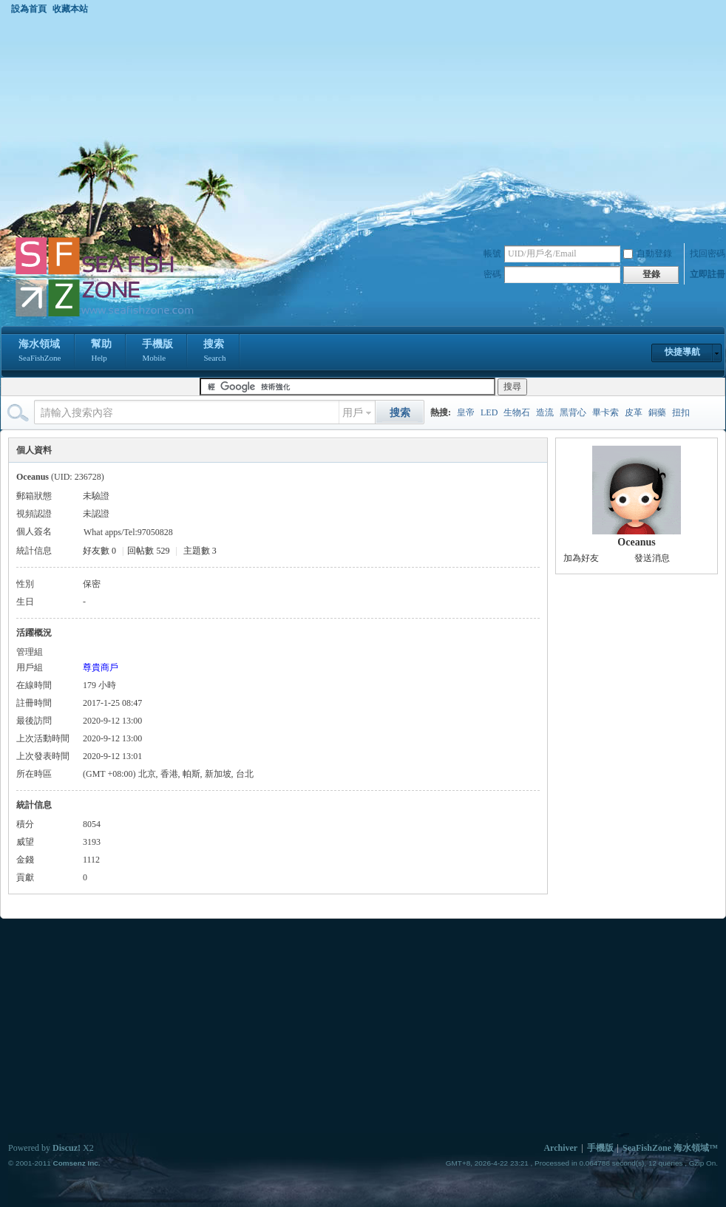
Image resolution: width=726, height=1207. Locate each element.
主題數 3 (200, 550)
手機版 (157, 352)
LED (489, 412)
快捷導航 (682, 352)
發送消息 (652, 558)
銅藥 (657, 412)
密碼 (492, 274)
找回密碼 (707, 253)
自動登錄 (647, 253)
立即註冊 (707, 274)
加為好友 (581, 558)
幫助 (101, 352)
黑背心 (573, 412)
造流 (545, 412)
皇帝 (466, 412)
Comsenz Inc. (76, 1163)
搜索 (214, 352)
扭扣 (681, 412)
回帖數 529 (148, 550)
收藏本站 (70, 9)
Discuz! (66, 1148)
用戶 (352, 412)
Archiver (560, 1148)
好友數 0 (99, 550)
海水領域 (39, 352)
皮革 (633, 412)
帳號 (492, 253)
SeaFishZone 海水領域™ (670, 1148)
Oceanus (636, 542)
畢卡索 (605, 412)
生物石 (516, 412)
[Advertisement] (363, 124)
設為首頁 (29, 9)
